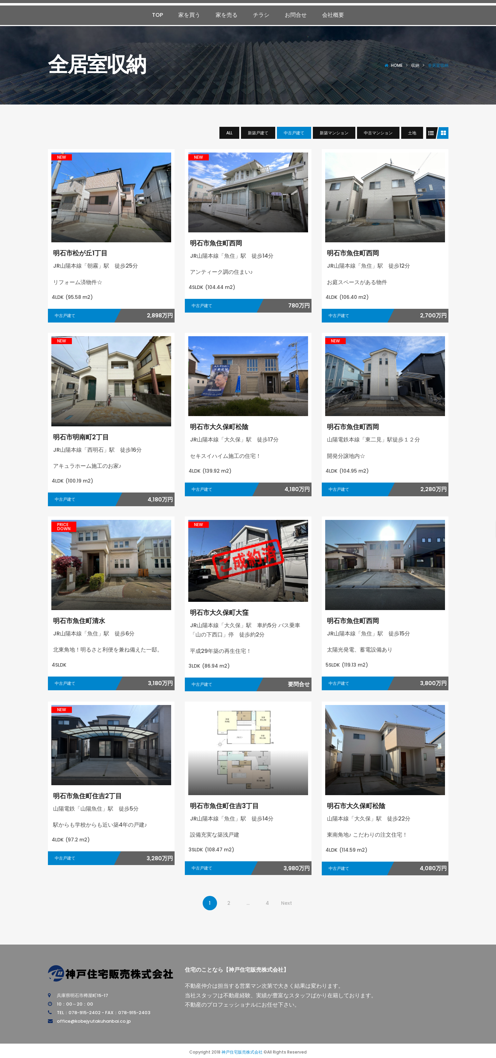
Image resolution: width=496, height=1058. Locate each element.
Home (397, 65)
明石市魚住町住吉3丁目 (228, 806)
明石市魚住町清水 (82, 620)
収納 (415, 65)
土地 (412, 133)
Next (286, 903)
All (229, 133)
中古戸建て (294, 133)
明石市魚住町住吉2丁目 (91, 796)
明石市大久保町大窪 (222, 612)
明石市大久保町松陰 (222, 426)
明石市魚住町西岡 (218, 243)
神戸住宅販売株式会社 (242, 1052)
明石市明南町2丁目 (84, 437)
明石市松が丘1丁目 (83, 253)
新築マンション (334, 133)
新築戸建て (258, 133)
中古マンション (378, 133)
